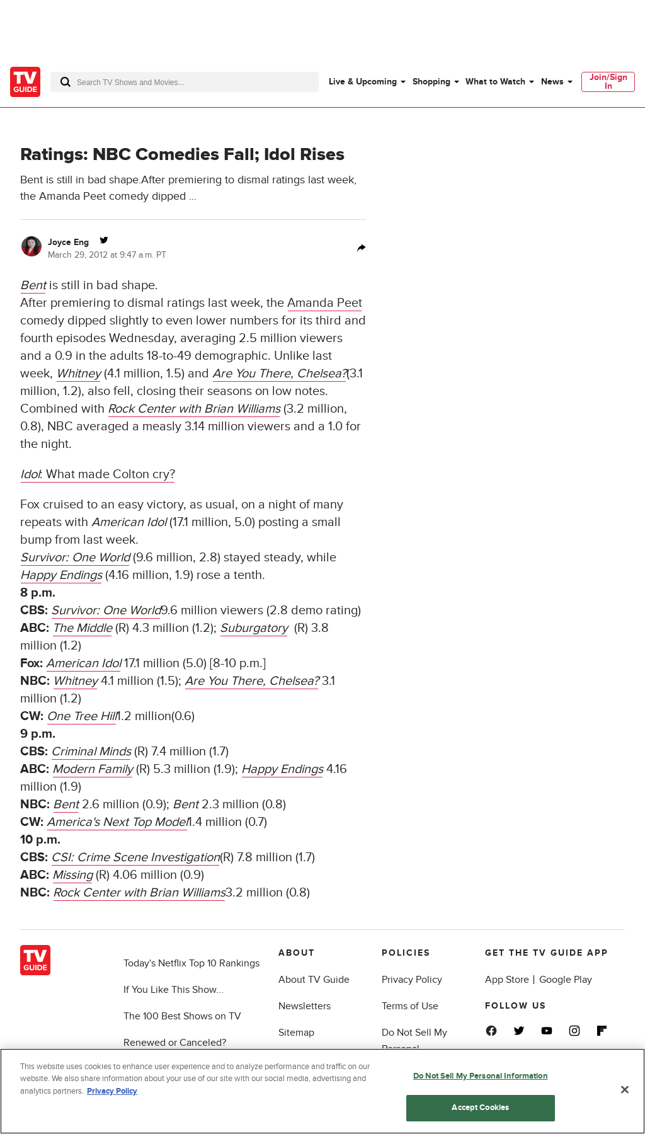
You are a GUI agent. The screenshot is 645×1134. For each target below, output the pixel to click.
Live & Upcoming (363, 81)
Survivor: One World (106, 610)
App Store (507, 979)
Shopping (431, 81)
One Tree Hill (82, 716)
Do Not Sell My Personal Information (414, 1049)
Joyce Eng (68, 242)
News (552, 81)
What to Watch (495, 81)
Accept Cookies (480, 1111)
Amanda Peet (324, 303)
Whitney (78, 373)
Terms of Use (410, 1006)
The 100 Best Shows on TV (182, 1016)
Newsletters (304, 1006)
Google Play (565, 979)
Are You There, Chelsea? (279, 373)
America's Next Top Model (117, 822)
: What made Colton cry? (97, 474)
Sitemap (296, 1032)
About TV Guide (314, 979)
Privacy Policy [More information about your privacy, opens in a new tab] (112, 1094)
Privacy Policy (412, 979)
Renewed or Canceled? (174, 1042)
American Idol (83, 663)
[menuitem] (366, 82)
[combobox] (184, 82)
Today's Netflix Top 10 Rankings (191, 963)
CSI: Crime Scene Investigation (135, 857)
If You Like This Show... (173, 989)
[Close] (625, 1092)
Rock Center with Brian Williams (139, 892)
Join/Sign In (608, 81)
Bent (33, 285)
